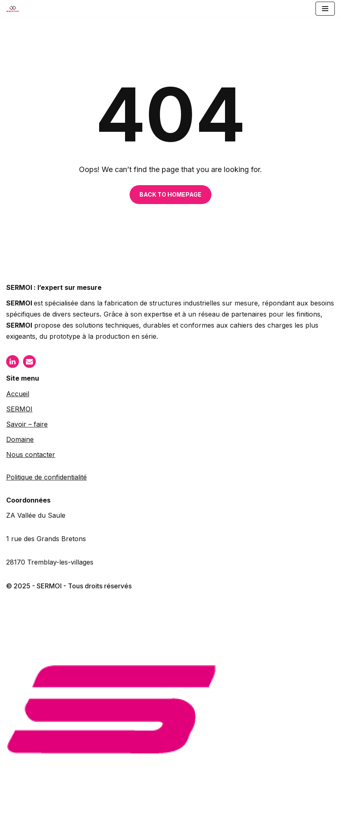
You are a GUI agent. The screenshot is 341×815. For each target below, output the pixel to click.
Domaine (20, 439)
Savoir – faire (27, 424)
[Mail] (29, 361)
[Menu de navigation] (325, 9)
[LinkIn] (12, 361)
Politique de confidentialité (46, 477)
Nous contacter (30, 454)
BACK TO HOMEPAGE (170, 194)
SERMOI (19, 409)
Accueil (17, 394)
